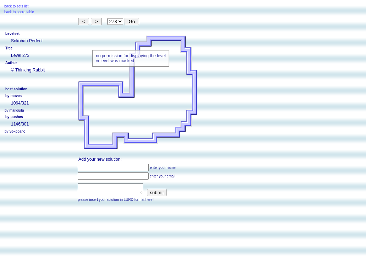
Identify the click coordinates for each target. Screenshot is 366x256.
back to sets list (16, 6)
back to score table (19, 12)
